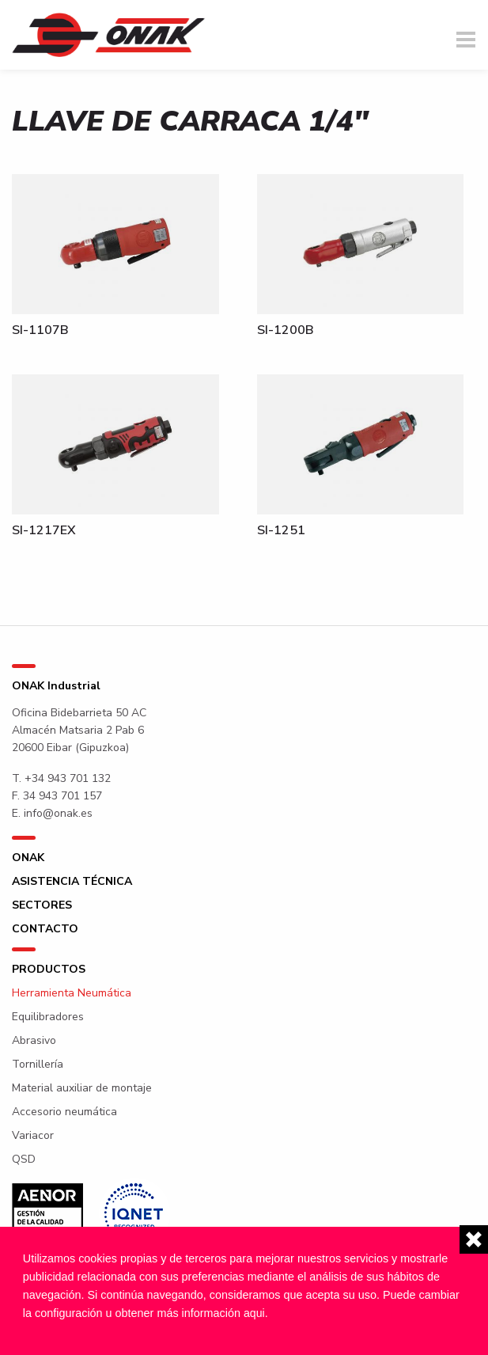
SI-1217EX (44, 530)
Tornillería (37, 1064)
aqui (254, 1313)
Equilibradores (48, 1017)
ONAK (28, 857)
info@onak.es (58, 813)
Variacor (33, 1135)
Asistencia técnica (72, 881)
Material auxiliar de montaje (82, 1088)
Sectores (42, 905)
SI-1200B (285, 330)
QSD (24, 1159)
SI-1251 (281, 530)
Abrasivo (34, 1040)
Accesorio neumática (64, 1112)
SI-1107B (40, 330)
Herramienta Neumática (71, 993)
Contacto (45, 929)
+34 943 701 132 (68, 778)
